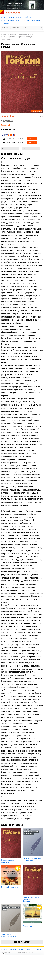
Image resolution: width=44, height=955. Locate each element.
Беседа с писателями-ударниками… (32, 859)
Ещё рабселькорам (9, 887)
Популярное (36, 20)
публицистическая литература (21, 34)
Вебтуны (28, 17)
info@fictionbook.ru (7, 952)
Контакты (13, 949)
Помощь (4, 949)
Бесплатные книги (7, 20)
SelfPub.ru (39, 949)
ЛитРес (21, 949)
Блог (28, 20)
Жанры (3, 17)
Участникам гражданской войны (9, 935)
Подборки (18, 20)
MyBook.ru (30, 949)
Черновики (5, 23)
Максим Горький (7, 37)
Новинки (11, 17)
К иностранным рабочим (8, 861)
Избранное (27, 926)
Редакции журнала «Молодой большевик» (31, 899)
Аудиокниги (19, 17)
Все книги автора (22, 942)
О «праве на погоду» (24, 37)
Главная (4, 34)
